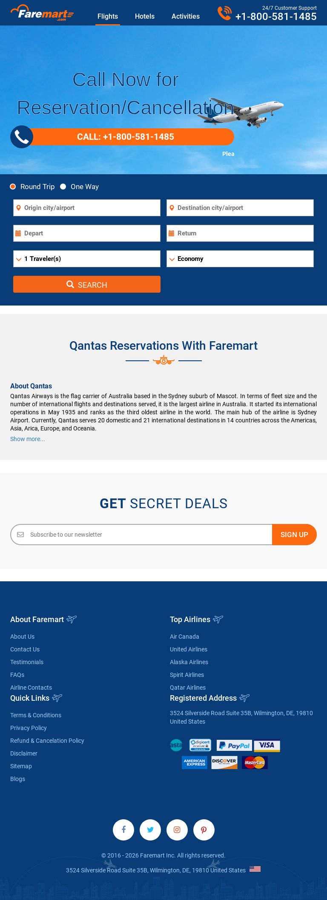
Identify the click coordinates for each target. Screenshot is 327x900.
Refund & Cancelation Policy (47, 740)
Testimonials (26, 662)
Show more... (27, 439)
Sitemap (21, 766)
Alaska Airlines (189, 662)
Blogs (17, 778)
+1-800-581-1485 (276, 16)
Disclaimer (23, 753)
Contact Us (25, 649)
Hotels (145, 16)
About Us (22, 636)
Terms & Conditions (35, 715)
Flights (108, 16)
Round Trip (34, 186)
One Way (82, 186)
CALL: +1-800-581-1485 (95, 136)
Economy (191, 259)
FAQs (17, 674)
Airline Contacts (31, 687)
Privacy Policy (28, 728)
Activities (186, 16)
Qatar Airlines (188, 687)
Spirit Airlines (187, 674)
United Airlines (188, 649)
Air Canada (184, 636)
